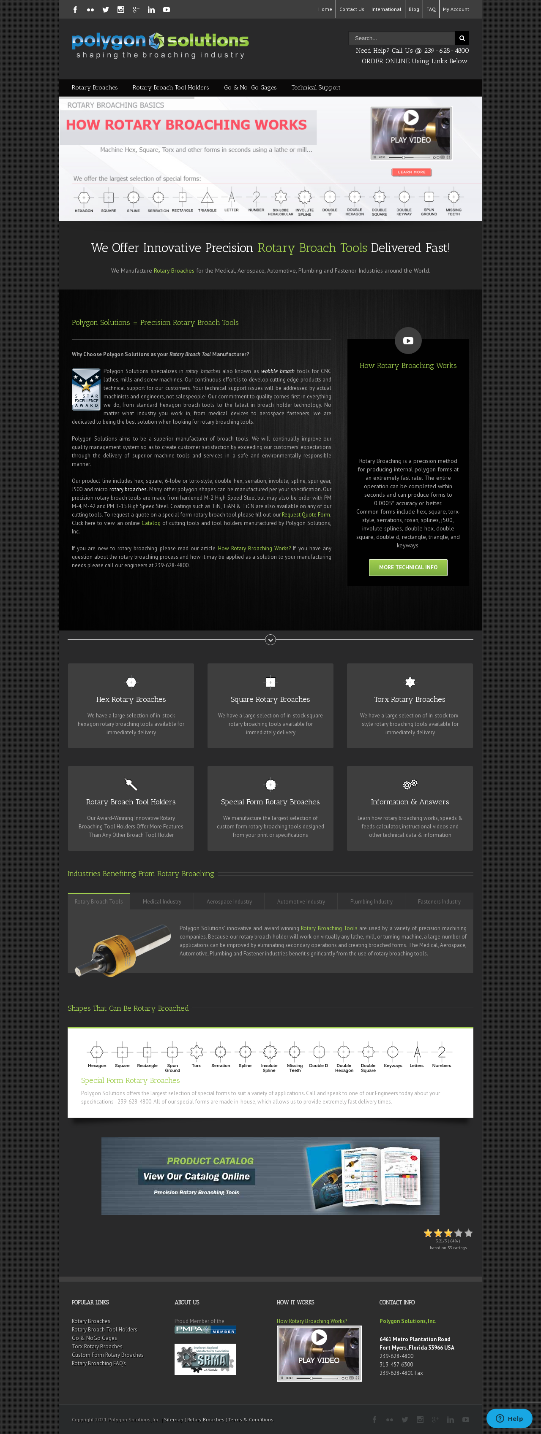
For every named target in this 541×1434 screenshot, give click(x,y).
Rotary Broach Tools (312, 247)
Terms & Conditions (250, 1419)
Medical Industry (162, 901)
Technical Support (316, 87)
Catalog (151, 523)
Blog (414, 9)
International (387, 9)
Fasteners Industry (439, 901)
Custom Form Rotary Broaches (108, 1354)
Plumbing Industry (371, 901)
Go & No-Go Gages (250, 87)
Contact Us (351, 9)
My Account (456, 9)
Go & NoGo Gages (94, 1338)
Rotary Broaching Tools (329, 928)
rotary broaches (128, 489)
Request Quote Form (306, 514)
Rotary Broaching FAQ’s (99, 1363)
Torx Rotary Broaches (97, 1346)
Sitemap (173, 1419)
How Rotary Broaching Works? (254, 548)
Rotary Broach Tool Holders (171, 87)
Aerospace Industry (229, 901)
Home (325, 9)
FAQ (431, 9)
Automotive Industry (301, 901)
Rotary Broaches (95, 87)
